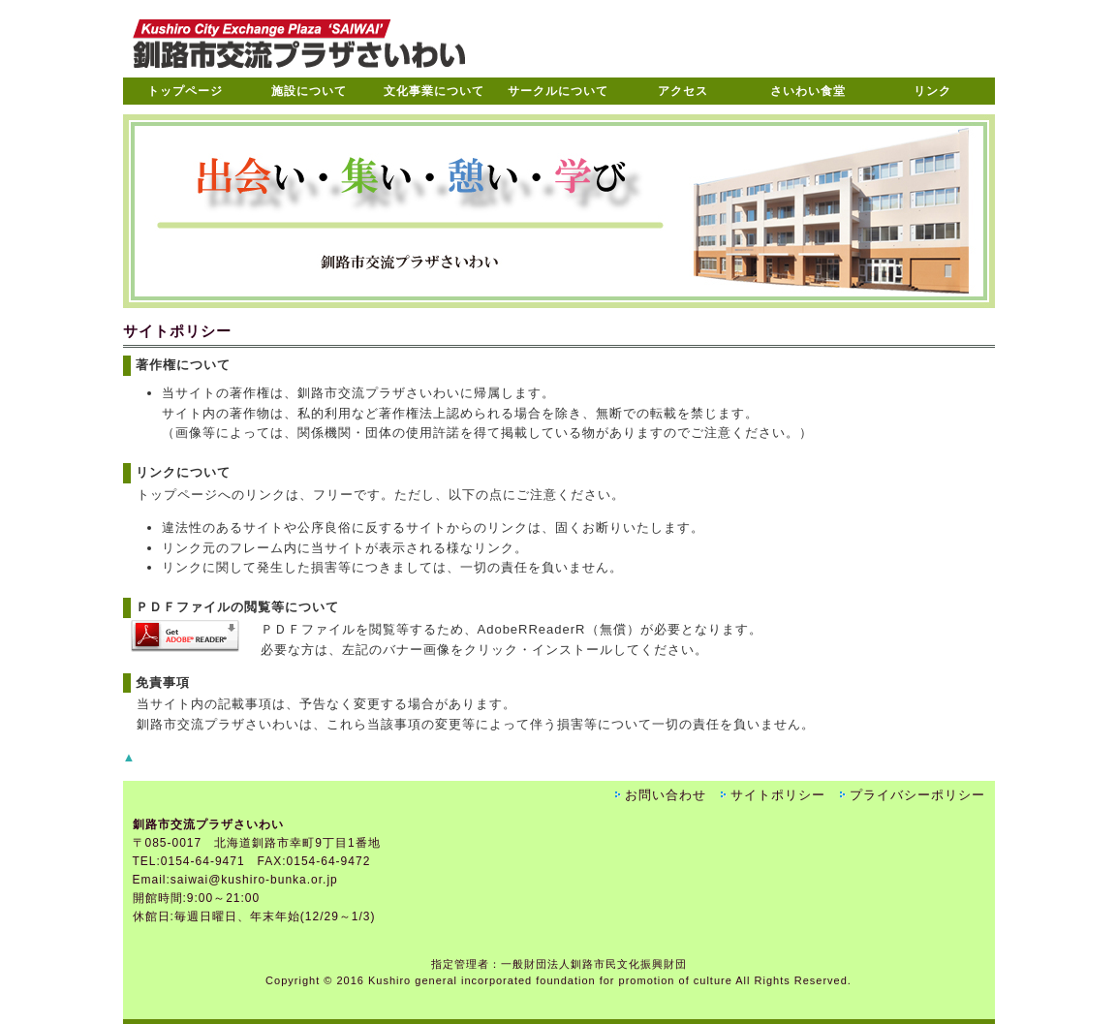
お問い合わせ (665, 795)
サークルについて (558, 91)
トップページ (185, 91)
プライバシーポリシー (917, 795)
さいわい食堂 (808, 91)
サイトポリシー (777, 795)
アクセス (683, 91)
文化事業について (434, 91)
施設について (309, 91)
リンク (932, 91)
